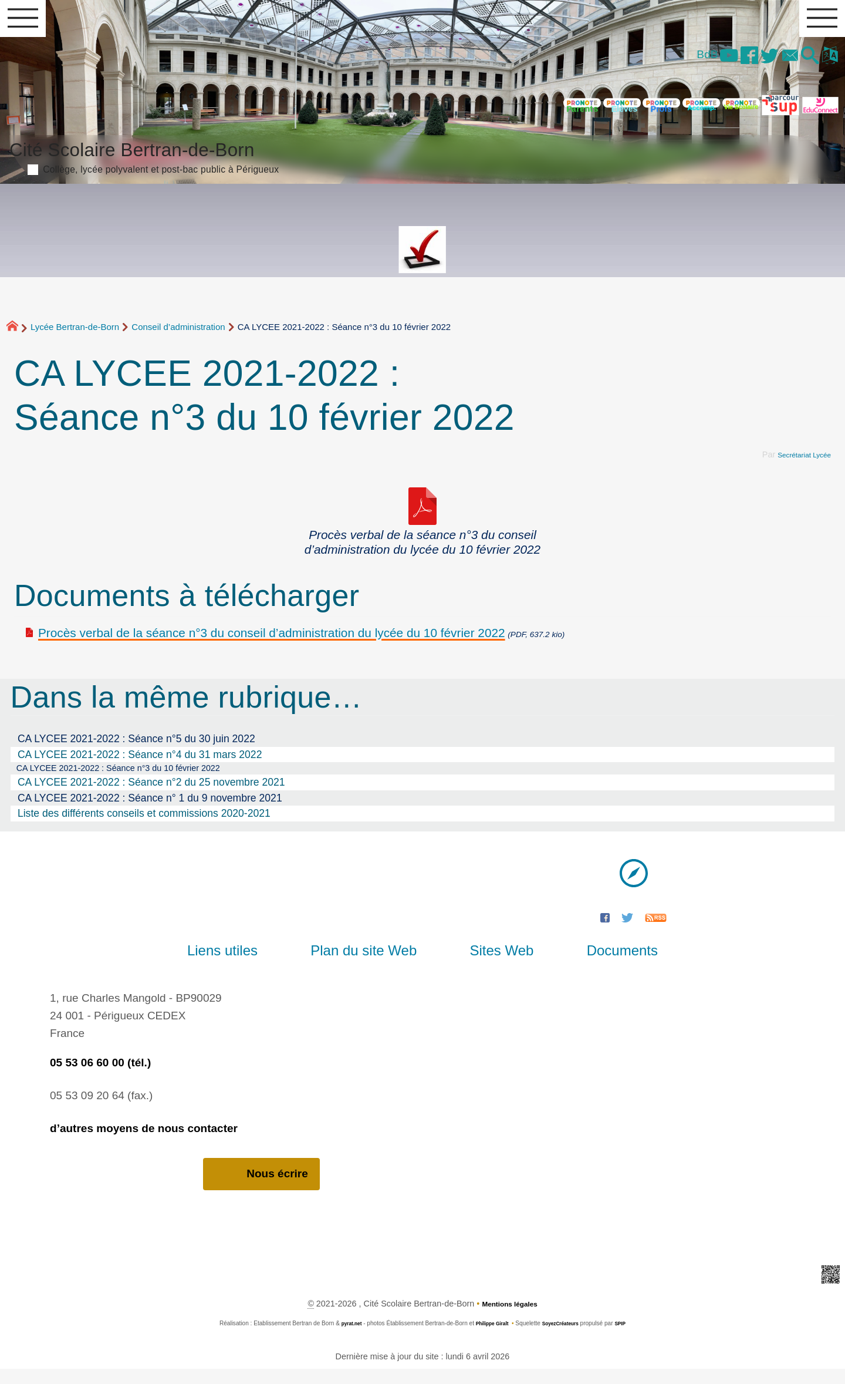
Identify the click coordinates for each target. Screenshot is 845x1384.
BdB (666, 62)
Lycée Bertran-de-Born (75, 338)
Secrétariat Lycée (798, 465)
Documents (590, 964)
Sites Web (491, 964)
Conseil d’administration (178, 338)
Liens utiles (253, 964)
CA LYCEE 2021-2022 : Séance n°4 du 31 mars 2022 (140, 765)
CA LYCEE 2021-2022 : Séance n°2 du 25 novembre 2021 (151, 796)
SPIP (630, 1338)
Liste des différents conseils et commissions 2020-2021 (144, 827)
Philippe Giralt (489, 1338)
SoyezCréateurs (565, 1338)
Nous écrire (261, 1188)
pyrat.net (342, 1338)
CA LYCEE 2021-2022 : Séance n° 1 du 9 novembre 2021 (150, 811)
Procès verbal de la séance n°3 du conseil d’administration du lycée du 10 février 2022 (271, 643)
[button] (800, 64)
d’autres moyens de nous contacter (144, 1142)
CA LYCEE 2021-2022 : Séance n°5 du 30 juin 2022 (136, 749)
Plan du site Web (374, 964)
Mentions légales (510, 1318)
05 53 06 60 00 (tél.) (100, 1076)
